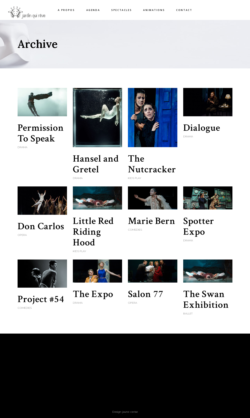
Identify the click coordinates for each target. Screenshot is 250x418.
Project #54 (41, 299)
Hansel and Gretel (96, 164)
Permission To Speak (41, 133)
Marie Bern (151, 221)
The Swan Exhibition (206, 299)
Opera (22, 234)
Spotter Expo (198, 226)
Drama (22, 147)
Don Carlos (41, 226)
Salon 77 (145, 294)
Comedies (135, 229)
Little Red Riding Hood (93, 232)
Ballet (188, 313)
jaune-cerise (130, 411)
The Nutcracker (152, 164)
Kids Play (134, 178)
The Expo (93, 294)
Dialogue (201, 128)
